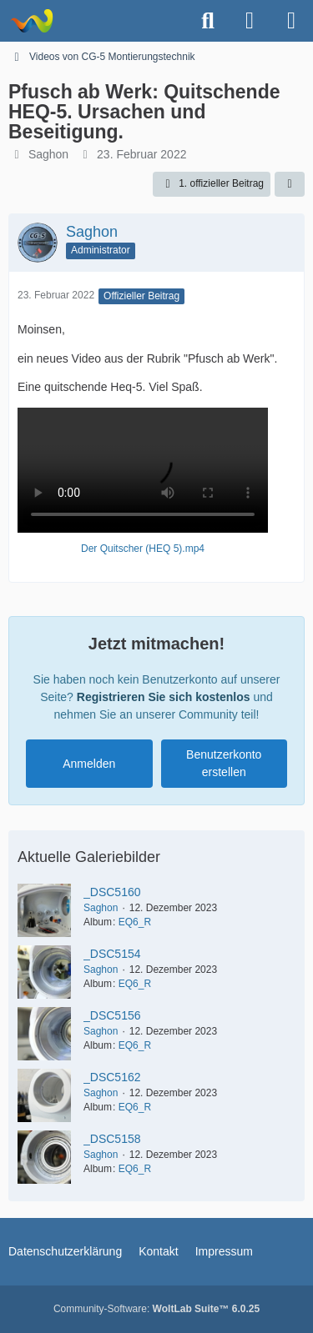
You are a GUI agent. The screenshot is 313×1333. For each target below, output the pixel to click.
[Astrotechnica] (31, 21)
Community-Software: (156, 1309)
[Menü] (291, 21)
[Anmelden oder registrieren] (249, 21)
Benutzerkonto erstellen (223, 763)
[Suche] (208, 21)
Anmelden (89, 763)
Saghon (48, 154)
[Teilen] (290, 184)
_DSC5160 (112, 892)
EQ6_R (135, 922)
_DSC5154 (112, 953)
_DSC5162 (112, 1077)
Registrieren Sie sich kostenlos (163, 697)
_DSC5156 (112, 1015)
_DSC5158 (112, 1138)
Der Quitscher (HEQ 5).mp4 (142, 548)
